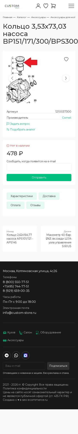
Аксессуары (13, 340)
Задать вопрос (18, 123)
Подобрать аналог (21, 129)
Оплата (15, 205)
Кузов (9, 332)
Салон (25, 332)
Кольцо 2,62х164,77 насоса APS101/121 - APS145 (20, 237)
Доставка (49, 196)
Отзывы (35, 205)
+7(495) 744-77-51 (16, 286)
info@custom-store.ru (19, 313)
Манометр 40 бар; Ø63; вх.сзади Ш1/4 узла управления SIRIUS (58, 239)
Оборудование (48, 332)
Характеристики (22, 196)
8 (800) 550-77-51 (16, 282)
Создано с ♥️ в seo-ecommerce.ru (25, 400)
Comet (66, 117)
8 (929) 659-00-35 (16, 291)
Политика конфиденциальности (25, 388)
